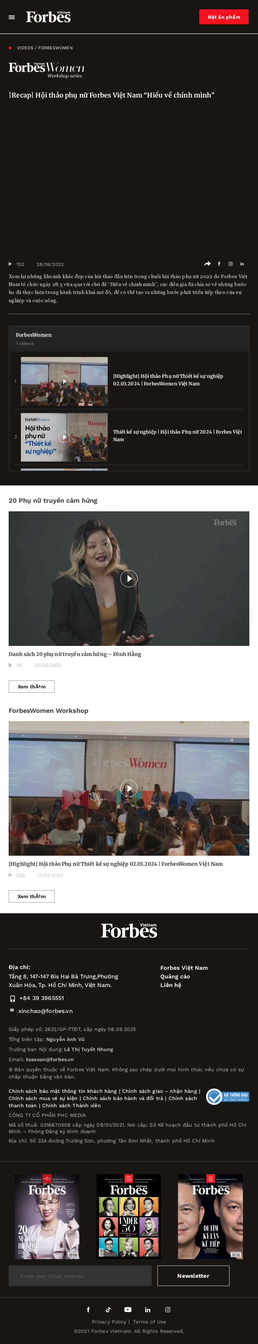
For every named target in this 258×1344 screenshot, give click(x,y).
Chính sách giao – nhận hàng (159, 1091)
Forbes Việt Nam (184, 967)
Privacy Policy (109, 1322)
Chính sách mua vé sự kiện (44, 1098)
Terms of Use (149, 1322)
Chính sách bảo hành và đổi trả (123, 1098)
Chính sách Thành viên (71, 1105)
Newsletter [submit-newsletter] (193, 1275)
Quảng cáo (175, 976)
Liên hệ (170, 985)
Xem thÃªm (32, 686)
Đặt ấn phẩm (224, 17)
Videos (25, 47)
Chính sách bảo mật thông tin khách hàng (63, 1091)
